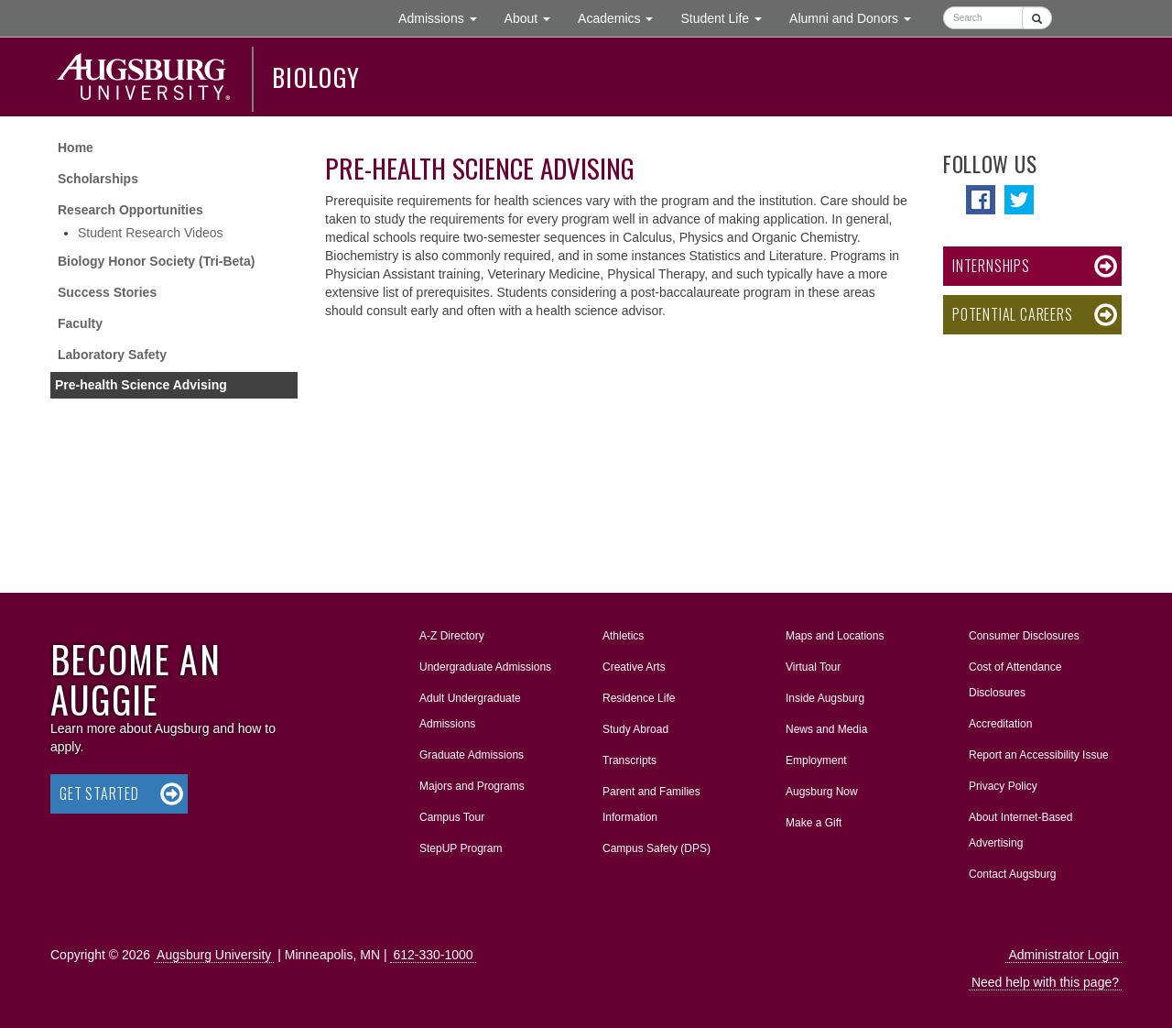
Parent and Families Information (651, 804)
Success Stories (107, 292)
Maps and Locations (835, 635)
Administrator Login (1063, 954)
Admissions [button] (444, 17)
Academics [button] (622, 17)
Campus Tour (451, 817)
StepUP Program (461, 848)
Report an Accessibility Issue (1039, 755)
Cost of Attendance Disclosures (1015, 680)
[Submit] (1037, 17)
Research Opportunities (130, 209)
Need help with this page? (1045, 982)
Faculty (80, 323)
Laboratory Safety (112, 354)
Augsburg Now (822, 791)
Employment (816, 760)
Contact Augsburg (1012, 874)
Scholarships (98, 178)
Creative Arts (634, 667)
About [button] (534, 22)
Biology (316, 77)
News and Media (826, 729)
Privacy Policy (1003, 786)
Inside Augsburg (825, 698)
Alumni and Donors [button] (857, 17)
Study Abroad (635, 729)
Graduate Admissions (471, 755)
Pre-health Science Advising (141, 384)
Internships (991, 266)
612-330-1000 (432, 954)
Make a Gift (813, 822)
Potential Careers (1012, 314)
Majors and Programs (471, 782)
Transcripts (629, 760)
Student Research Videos (150, 232)
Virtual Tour (813, 667)
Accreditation (1000, 723)
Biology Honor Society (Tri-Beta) (156, 261)
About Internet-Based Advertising (1020, 830)
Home (75, 147)
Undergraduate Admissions (485, 667)
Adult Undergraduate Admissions (470, 711)
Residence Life (638, 698)
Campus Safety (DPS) (656, 848)
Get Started (99, 793)
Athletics (623, 635)
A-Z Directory (451, 635)
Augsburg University (214, 954)
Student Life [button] (728, 17)
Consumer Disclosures (1024, 635)
